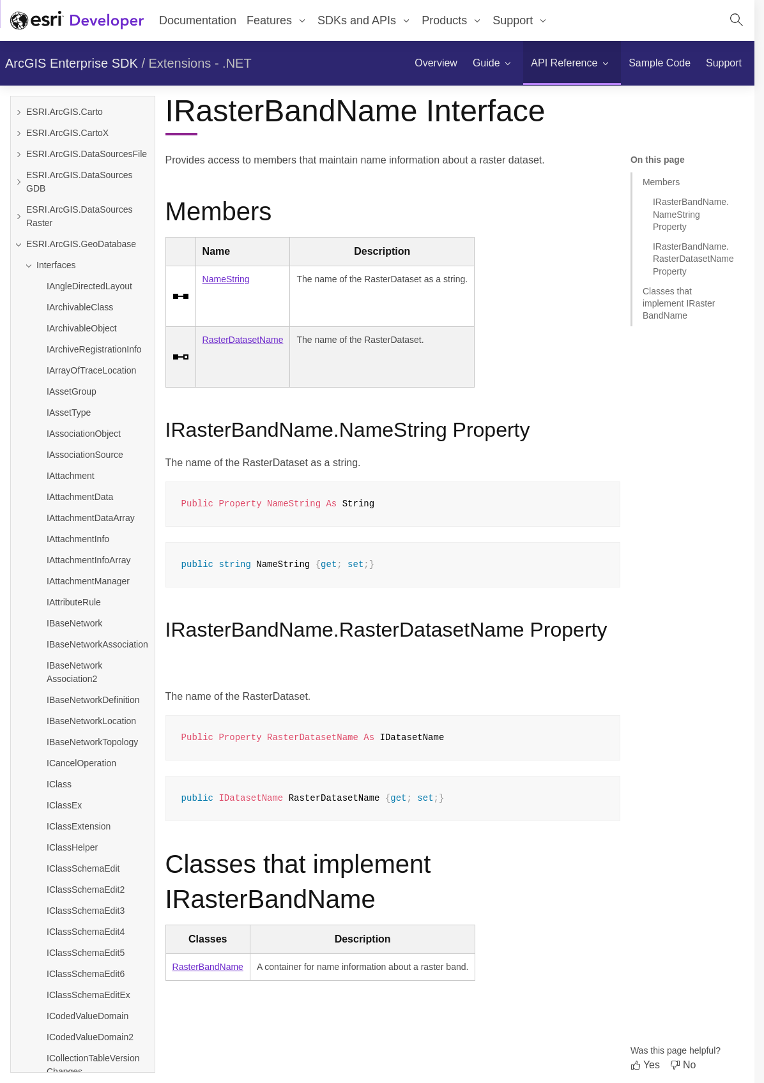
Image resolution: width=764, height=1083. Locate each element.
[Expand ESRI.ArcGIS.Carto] (18, 112)
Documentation (197, 20)
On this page (657, 160)
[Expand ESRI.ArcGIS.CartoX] (18, 133)
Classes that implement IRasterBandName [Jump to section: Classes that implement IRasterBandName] (679, 303)
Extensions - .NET (200, 63)
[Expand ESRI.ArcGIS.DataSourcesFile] (18, 154)
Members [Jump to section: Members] (661, 182)
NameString (226, 279)
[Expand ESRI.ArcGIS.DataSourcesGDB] (18, 182)
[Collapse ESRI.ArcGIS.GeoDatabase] (18, 244)
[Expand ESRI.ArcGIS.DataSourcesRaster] (18, 216)
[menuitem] (436, 63)
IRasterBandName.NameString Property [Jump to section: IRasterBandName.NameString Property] (691, 214)
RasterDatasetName (243, 340)
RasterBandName (207, 967)
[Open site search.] (736, 20)
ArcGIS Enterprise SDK (71, 63)
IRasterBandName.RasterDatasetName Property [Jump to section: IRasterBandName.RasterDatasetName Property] (693, 258)
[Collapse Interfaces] (88, 265)
